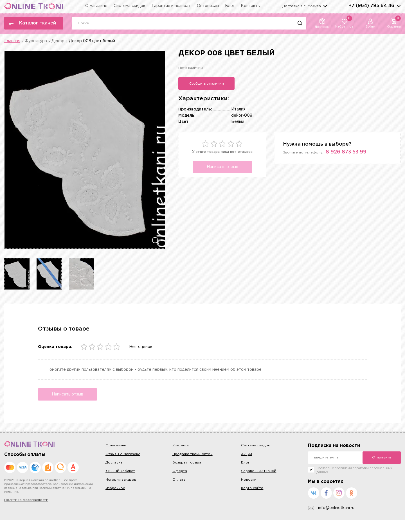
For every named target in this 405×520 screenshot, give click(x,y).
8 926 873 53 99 (346, 152)
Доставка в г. (301, 6)
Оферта (179, 470)
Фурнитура (36, 41)
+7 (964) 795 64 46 (371, 6)
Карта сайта (252, 488)
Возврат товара (186, 462)
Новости (248, 479)
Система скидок (129, 6)
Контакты (250, 6)
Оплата (179, 479)
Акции (246, 454)
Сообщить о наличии (206, 83)
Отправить (381, 457)
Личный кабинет (120, 470)
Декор (57, 41)
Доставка (114, 462)
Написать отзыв (222, 167)
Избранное (115, 488)
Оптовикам (208, 6)
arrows (398, 6)
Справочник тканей (258, 470)
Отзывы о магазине (122, 454)
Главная (12, 41)
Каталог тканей (32, 23)
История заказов (120, 479)
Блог (230, 6)
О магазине (96, 6)
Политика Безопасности (26, 499)
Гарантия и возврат (171, 6)
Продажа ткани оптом (192, 454)
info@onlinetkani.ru (331, 508)
